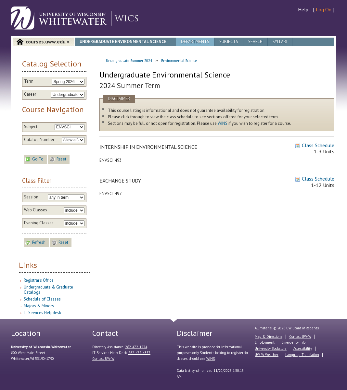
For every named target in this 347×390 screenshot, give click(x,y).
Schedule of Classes (42, 299)
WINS (222, 123)
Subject (30, 126)
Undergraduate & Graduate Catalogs (48, 289)
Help (303, 9)
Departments (195, 41)
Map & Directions (268, 336)
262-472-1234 (136, 347)
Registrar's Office (39, 280)
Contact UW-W (103, 358)
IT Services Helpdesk (42, 312)
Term (28, 81)
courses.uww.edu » (48, 41)
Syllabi (280, 41)
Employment (265, 342)
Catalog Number (39, 139)
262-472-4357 (139, 352)
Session (31, 197)
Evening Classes (39, 223)
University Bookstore (271, 348)
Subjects (228, 41)
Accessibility (302, 348)
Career (30, 94)
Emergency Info (293, 342)
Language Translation (302, 354)
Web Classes (35, 210)
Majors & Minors (39, 306)
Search (255, 41)
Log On (323, 9)
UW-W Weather (266, 354)
